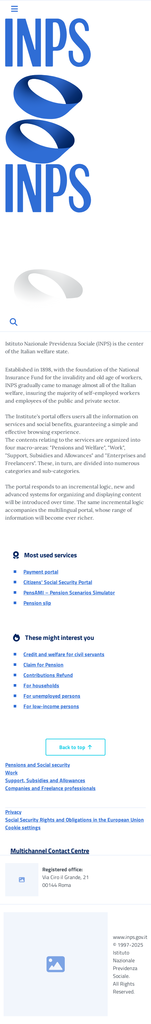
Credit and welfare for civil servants (63, 654)
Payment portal (40, 572)
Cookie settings (23, 827)
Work (11, 772)
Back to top (75, 747)
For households (41, 685)
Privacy (13, 812)
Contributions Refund (48, 675)
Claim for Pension (43, 664)
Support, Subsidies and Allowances (45, 780)
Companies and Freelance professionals (50, 788)
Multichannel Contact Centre (49, 851)
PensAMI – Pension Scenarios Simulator (69, 592)
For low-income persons (51, 706)
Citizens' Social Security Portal (57, 582)
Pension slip (37, 603)
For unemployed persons (51, 696)
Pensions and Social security (37, 765)
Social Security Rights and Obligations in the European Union (74, 819)
